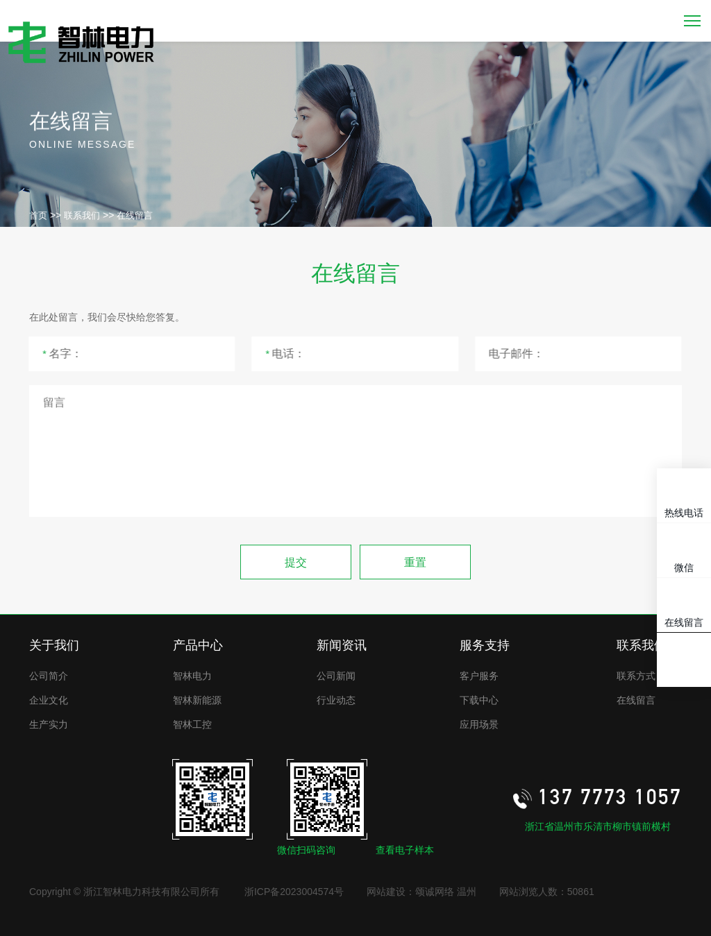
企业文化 (48, 700)
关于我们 (54, 645)
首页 (38, 215)
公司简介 (48, 675)
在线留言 (135, 215)
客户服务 (479, 675)
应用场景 (479, 724)
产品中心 (198, 645)
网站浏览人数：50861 (546, 891)
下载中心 (479, 700)
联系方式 (636, 675)
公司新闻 (336, 675)
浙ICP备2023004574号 (294, 891)
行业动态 (336, 700)
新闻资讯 (342, 645)
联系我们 (82, 215)
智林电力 (192, 675)
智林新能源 (197, 700)
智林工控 (192, 724)
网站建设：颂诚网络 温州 (421, 891)
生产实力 (48, 724)
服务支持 (485, 645)
